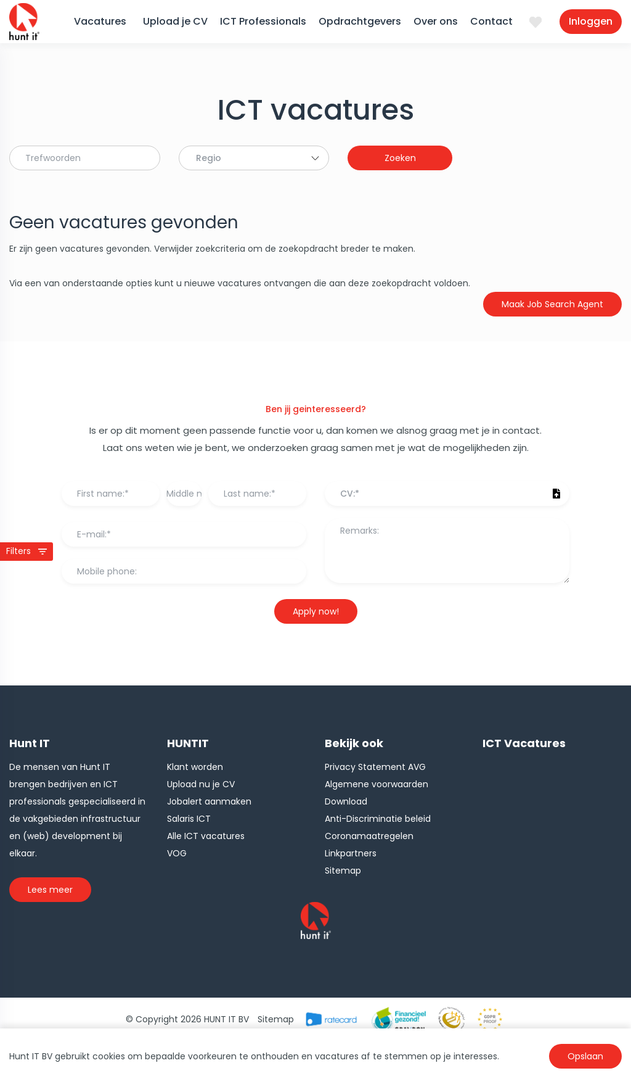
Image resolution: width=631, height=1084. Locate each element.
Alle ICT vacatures (206, 836)
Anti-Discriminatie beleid (378, 819)
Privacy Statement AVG (375, 767)
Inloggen (591, 21)
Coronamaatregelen (369, 836)
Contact (491, 21)
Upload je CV (175, 21)
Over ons (435, 21)
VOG (177, 853)
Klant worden (195, 767)
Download (346, 801)
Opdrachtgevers (360, 21)
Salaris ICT (189, 819)
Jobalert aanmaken (209, 801)
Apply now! (316, 611)
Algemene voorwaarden (376, 784)
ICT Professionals (263, 21)
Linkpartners (351, 853)
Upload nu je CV (201, 784)
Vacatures (100, 21)
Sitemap (343, 870)
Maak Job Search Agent (552, 304)
